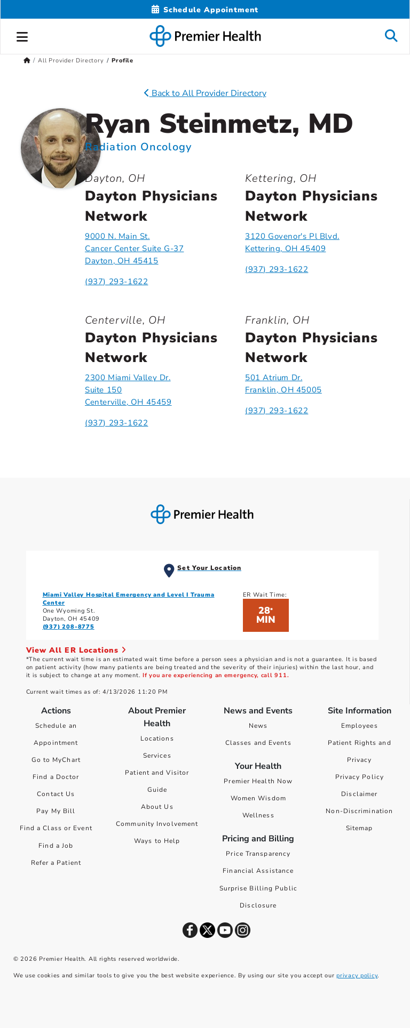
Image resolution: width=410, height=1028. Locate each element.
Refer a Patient (56, 862)
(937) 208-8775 (68, 627)
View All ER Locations (76, 650)
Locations (157, 738)
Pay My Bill (55, 811)
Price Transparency (258, 853)
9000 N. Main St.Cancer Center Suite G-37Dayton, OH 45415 (134, 248)
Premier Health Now (258, 781)
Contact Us (56, 794)
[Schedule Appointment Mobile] (205, 10)
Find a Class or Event (56, 828)
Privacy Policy (359, 777)
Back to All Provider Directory (205, 93)
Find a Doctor (56, 777)
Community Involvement (157, 824)
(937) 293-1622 (116, 281)
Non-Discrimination (359, 811)
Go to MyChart (56, 760)
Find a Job (55, 845)
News (258, 725)
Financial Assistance (258, 870)
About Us (157, 806)
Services (157, 755)
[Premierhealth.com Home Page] (26, 61)
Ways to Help (157, 841)
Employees (359, 725)
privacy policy (356, 975)
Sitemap (359, 828)
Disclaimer (359, 794)
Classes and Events (258, 742)
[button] (22, 35)
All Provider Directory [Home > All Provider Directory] (71, 61)
